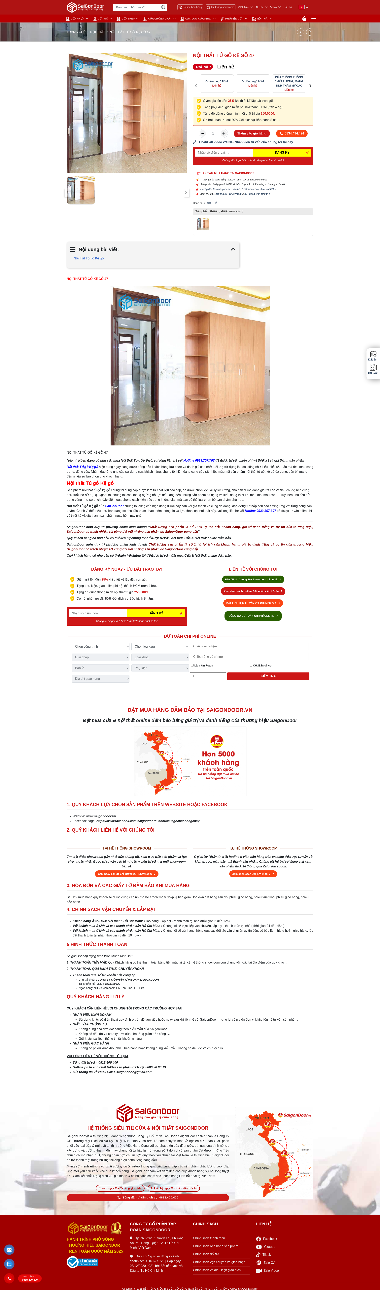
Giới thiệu (243, 7)
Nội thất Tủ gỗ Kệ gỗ (89, 258)
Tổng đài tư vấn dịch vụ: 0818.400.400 (148, 1197)
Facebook (266, 1238)
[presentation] (68, 192)
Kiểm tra (268, 676)
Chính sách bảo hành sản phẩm (215, 1246)
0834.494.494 (292, 133)
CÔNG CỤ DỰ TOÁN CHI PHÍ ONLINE (253, 615)
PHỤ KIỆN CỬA (231, 19)
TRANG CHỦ (76, 32)
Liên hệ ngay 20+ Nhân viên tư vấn (173, 1188)
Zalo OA (265, 1263)
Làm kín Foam (202, 665)
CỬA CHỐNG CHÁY (157, 19)
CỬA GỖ (100, 19)
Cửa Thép (126, 19)
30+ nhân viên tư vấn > (257, 194)
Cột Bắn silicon (261, 665)
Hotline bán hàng (190, 7)
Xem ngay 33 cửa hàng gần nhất (120, 1188)
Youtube (265, 1246)
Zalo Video (267, 1270)
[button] (9, 1249)
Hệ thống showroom (220, 7)
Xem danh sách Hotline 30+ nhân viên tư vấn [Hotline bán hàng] (253, 591)
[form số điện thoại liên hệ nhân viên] (253, 142)
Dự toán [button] (373, 369)
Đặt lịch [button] (373, 356)
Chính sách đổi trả (206, 1254)
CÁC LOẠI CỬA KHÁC (196, 19)
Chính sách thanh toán (209, 1238)
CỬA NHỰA (75, 19)
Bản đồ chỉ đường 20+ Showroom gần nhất (253, 579)
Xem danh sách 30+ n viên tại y (253, 873)
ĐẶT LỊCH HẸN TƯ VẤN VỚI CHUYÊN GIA (253, 603)
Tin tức (260, 7)
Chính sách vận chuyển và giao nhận (219, 1262)
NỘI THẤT (260, 19)
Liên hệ (288, 7)
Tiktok (263, 1254)
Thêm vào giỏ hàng (251, 133)
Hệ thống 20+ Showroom (228, 194)
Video (273, 7)
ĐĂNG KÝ (282, 152)
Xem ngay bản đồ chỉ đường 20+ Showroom (126, 873)
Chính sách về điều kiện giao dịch (217, 1270)
